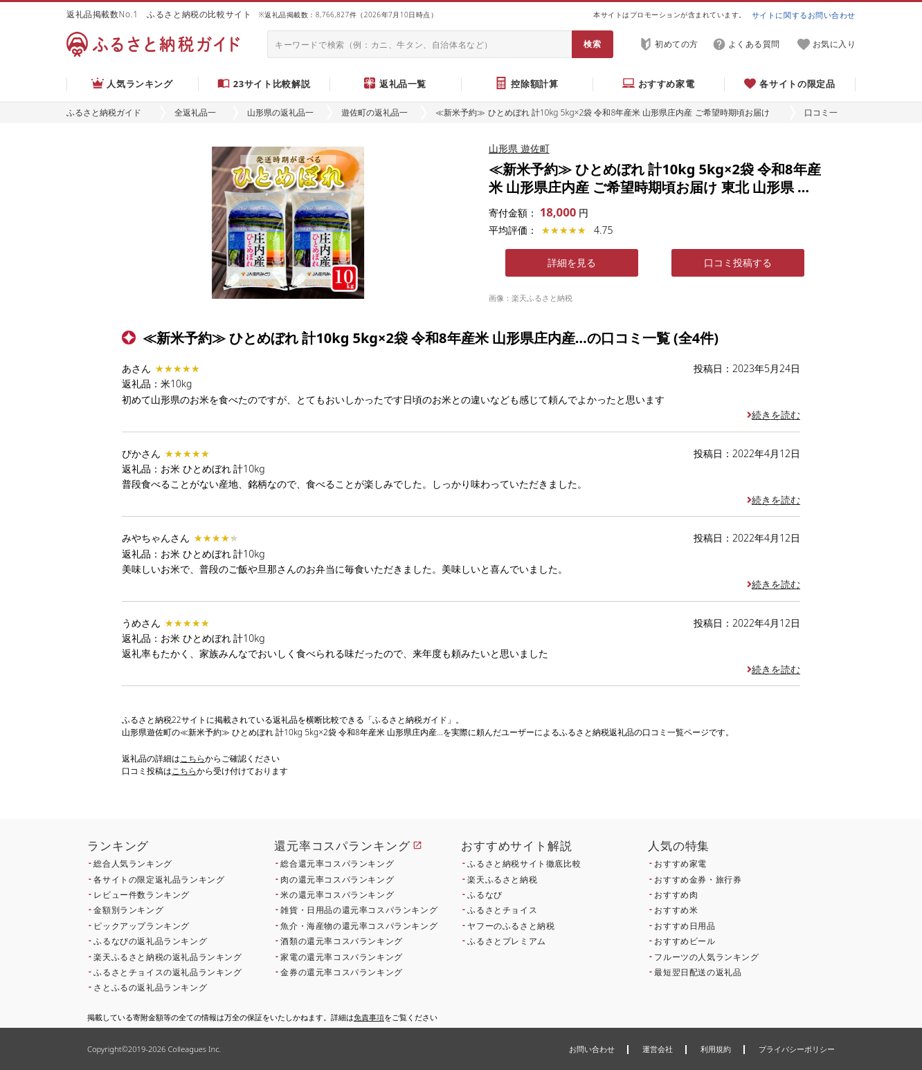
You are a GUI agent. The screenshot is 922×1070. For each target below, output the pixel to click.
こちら (192, 758)
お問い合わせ (592, 1049)
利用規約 (715, 1049)
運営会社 (657, 1049)
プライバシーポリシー (797, 1049)
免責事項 (369, 1017)
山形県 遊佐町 (519, 148)
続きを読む (773, 414)
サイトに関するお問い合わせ (804, 15)
